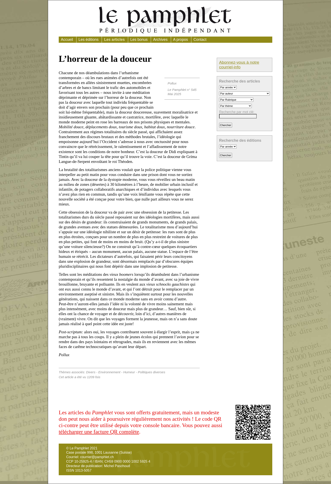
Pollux (172, 83)
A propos (180, 39)
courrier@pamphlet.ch (97, 457)
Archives (160, 39)
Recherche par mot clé (236, 112)
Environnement (109, 372)
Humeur (129, 372)
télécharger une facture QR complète (99, 432)
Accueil (67, 39)
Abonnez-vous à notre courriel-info (239, 64)
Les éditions (89, 39)
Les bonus (139, 39)
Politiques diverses (151, 372)
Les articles (114, 39)
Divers (90, 372)
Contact (200, 39)
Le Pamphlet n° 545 (182, 89)
